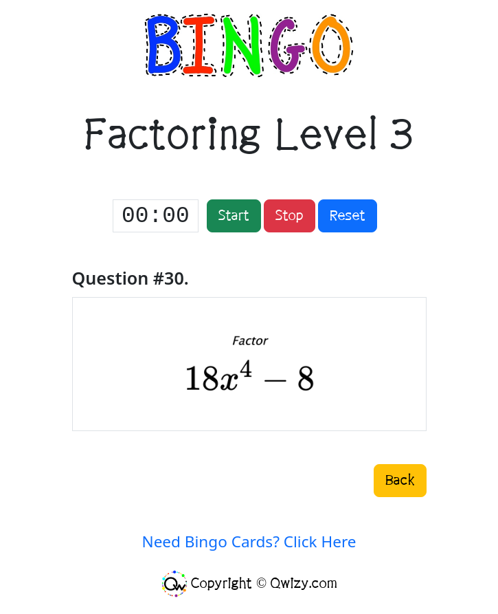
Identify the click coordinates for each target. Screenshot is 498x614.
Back (400, 480)
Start (233, 216)
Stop (289, 216)
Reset (347, 216)
